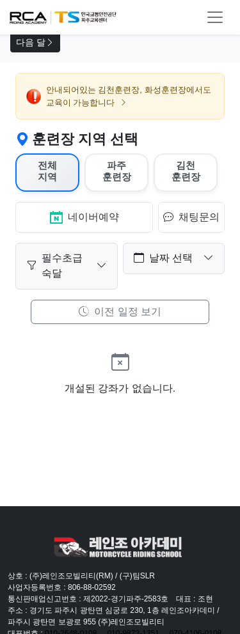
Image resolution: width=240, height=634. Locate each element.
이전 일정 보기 (120, 311)
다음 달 (35, 42)
